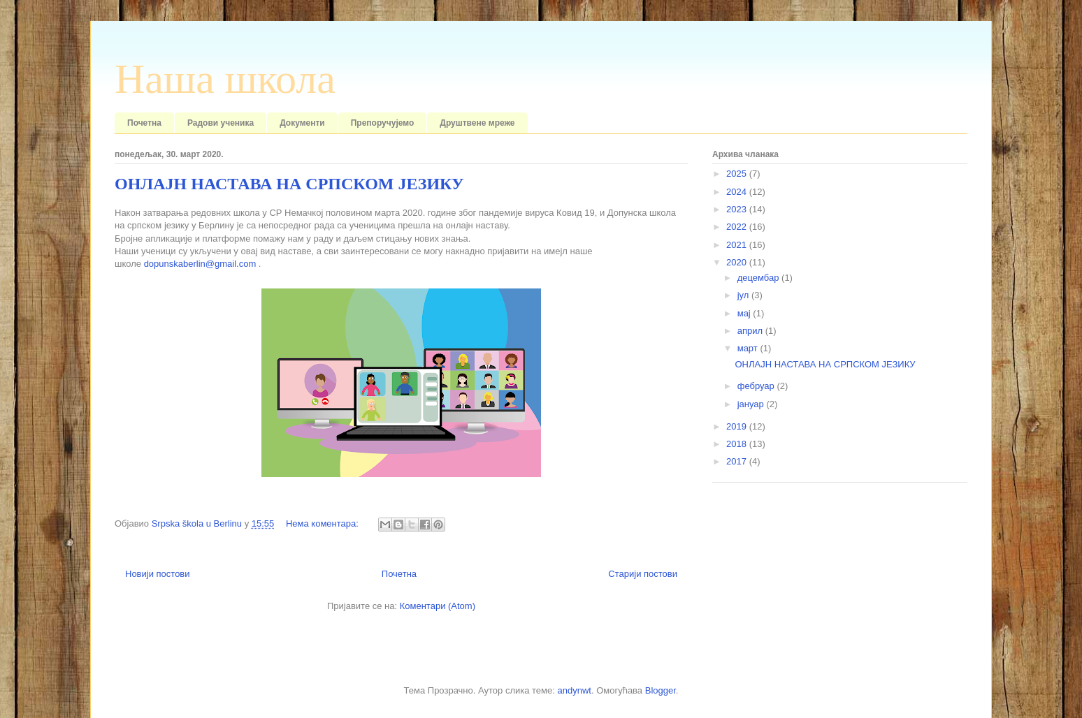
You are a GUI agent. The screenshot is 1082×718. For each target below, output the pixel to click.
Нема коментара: (323, 523)
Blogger (660, 690)
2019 (737, 426)
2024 (737, 191)
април (751, 330)
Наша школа (225, 79)
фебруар (757, 386)
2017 (737, 461)
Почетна (144, 123)
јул (744, 295)
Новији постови (157, 574)
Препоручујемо (382, 123)
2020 (737, 262)
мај (745, 313)
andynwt (574, 690)
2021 (737, 245)
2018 (737, 444)
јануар (752, 404)
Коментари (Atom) (437, 606)
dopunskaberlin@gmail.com (200, 263)
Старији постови (642, 574)
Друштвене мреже (477, 123)
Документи (302, 123)
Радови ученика (220, 123)
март (748, 348)
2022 (737, 226)
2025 (737, 173)
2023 (737, 209)
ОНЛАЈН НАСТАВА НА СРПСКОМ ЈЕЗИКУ (289, 184)
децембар (759, 277)
